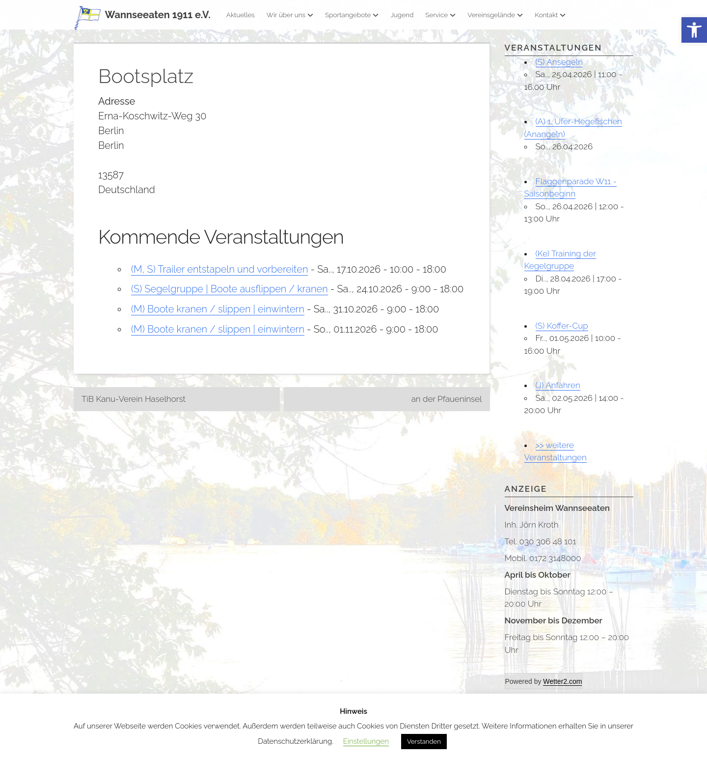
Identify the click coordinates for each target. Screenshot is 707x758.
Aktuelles (240, 15)
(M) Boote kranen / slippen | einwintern (217, 308)
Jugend (401, 15)
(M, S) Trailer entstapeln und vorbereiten (219, 269)
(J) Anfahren (558, 385)
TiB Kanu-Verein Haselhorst (134, 397)
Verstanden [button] (424, 741)
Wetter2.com (562, 681)
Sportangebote (352, 15)
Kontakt (550, 15)
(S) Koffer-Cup (562, 326)
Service (440, 15)
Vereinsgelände (495, 15)
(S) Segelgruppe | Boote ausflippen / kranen (229, 289)
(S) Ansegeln (559, 62)
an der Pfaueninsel (446, 397)
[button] (694, 30)
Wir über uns (290, 15)
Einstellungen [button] (366, 741)
